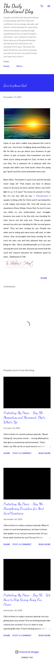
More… (20, 66)
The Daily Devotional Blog (18, 8)
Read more (45, 453)
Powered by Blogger (27, 652)
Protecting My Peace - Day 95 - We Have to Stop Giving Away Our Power (26, 599)
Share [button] (43, 278)
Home (6, 66)
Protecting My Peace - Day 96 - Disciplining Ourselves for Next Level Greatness (24, 508)
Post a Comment (22, 453)
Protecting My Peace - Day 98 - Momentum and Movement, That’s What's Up (24, 417)
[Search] (42, 5)
